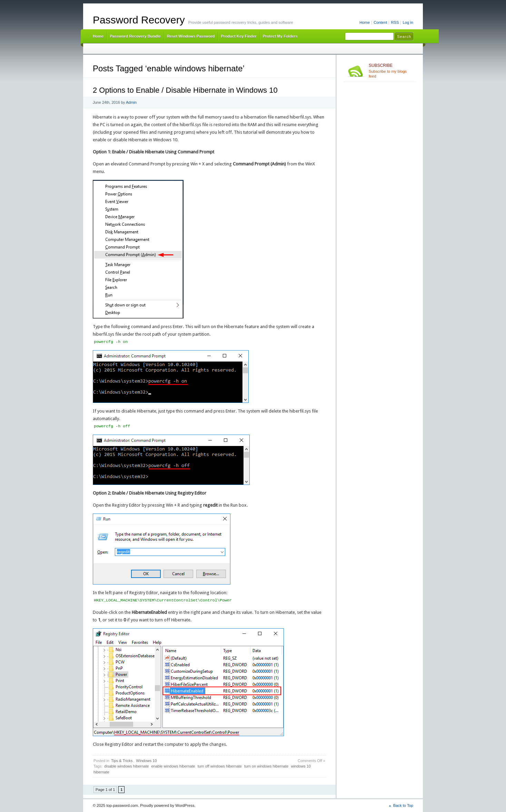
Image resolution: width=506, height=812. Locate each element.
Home (364, 22)
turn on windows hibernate (266, 766)
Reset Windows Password (191, 36)
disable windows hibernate (126, 766)
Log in (408, 22)
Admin (131, 102)
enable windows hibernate (173, 766)
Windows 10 (146, 761)
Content (380, 22)
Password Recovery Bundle (135, 36)
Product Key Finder (238, 36)
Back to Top (403, 805)
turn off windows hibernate (220, 766)
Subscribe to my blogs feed (391, 70)
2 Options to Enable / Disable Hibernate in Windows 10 (185, 90)
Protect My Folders (280, 36)
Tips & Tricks (122, 761)
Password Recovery (139, 20)
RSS (395, 22)
